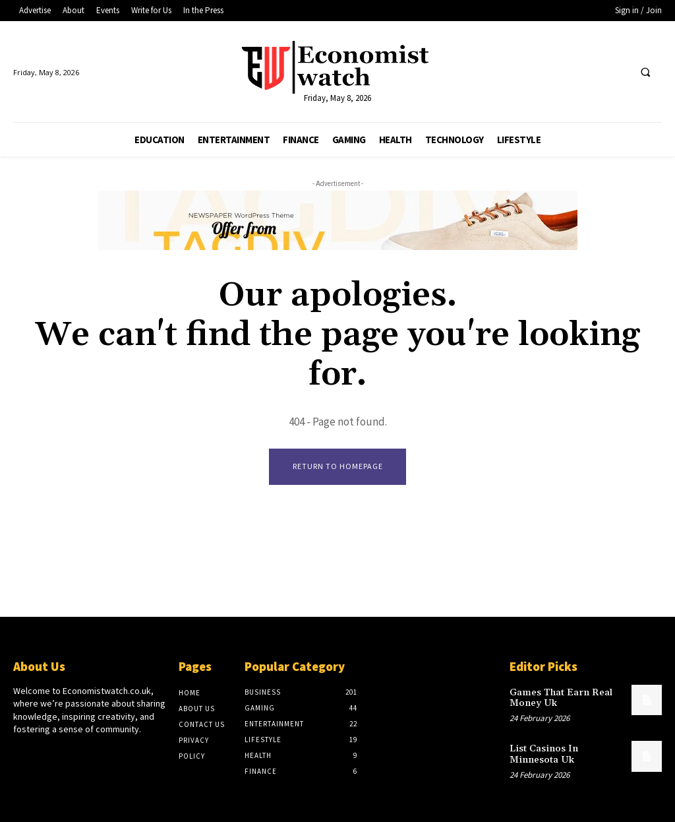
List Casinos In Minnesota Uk (565, 752)
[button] (645, 72)
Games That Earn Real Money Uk (558, 697)
